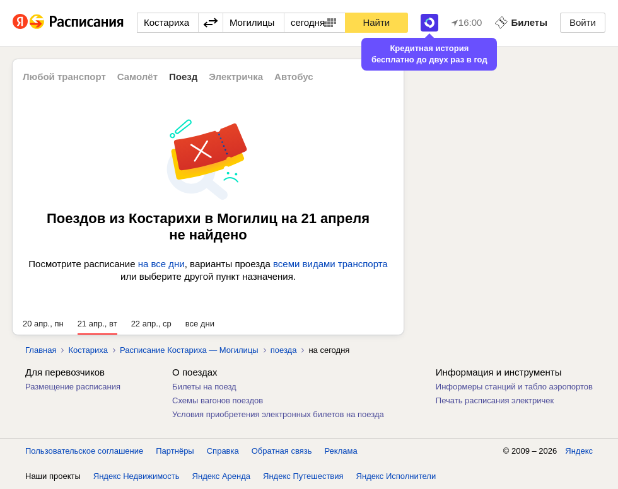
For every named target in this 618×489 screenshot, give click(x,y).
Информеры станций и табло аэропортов (514, 386)
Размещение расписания (72, 386)
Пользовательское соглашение (84, 451)
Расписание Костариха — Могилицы (189, 350)
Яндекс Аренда (221, 476)
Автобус (293, 76)
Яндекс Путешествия (303, 476)
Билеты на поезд (204, 386)
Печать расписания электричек (495, 400)
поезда (284, 350)
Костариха (87, 350)
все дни (199, 323)
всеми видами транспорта (330, 263)
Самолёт (137, 76)
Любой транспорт (64, 76)
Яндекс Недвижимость (136, 476)
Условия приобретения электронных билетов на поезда (278, 414)
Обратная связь (282, 451)
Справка (223, 451)
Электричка (236, 76)
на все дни (161, 263)
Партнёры (175, 451)
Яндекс (579, 451)
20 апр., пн (43, 323)
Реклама (341, 451)
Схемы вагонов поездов (217, 400)
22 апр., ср (151, 323)
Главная (40, 350)
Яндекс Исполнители (396, 476)
